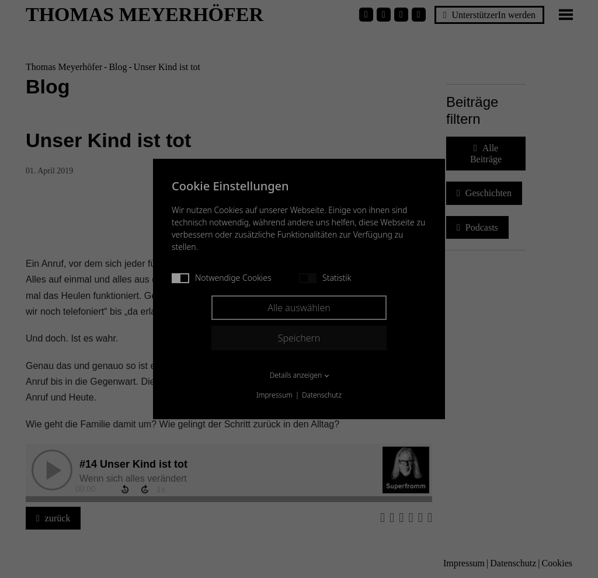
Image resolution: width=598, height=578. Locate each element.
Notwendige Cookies (222, 277)
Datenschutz (322, 395)
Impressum (274, 395)
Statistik (325, 277)
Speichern (299, 338)
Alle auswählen (299, 307)
